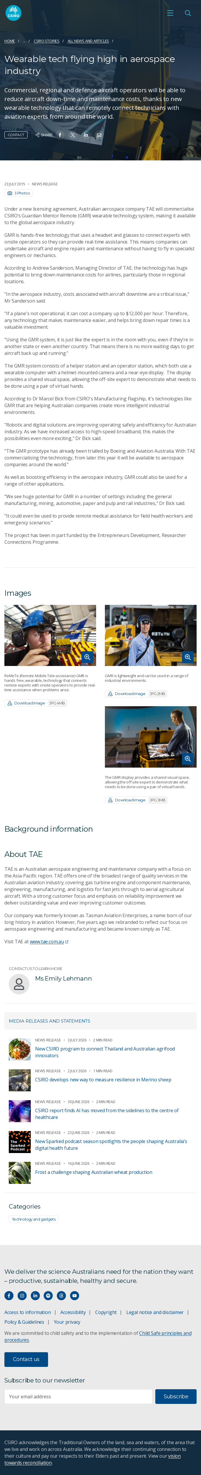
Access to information (27, 1312)
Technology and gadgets (33, 1219)
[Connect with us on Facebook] (8, 1295)
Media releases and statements (49, 1021)
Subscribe (176, 1396)
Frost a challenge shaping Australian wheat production (93, 1172)
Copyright (106, 1312)
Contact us (26, 1359)
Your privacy (67, 1322)
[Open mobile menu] (170, 13)
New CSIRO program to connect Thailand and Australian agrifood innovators (105, 1052)
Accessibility (73, 1312)
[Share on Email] (99, 135)
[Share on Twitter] (72, 135)
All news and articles (88, 40)
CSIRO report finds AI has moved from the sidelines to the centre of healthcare (107, 1113)
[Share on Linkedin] (86, 135)
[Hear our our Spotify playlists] (48, 1295)
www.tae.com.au (49, 941)
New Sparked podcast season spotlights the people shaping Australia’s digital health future (111, 1144)
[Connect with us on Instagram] (22, 1295)
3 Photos (19, 193)
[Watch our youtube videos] (74, 1295)
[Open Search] (187, 13)
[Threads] (61, 1295)
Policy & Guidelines (24, 1322)
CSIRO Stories (46, 40)
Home (9, 40)
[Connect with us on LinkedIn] (35, 1295)
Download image (37, 703)
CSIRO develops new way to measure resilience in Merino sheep (103, 1079)
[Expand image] (50, 635)
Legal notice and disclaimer (155, 1312)
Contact (16, 134)
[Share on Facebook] (59, 135)
